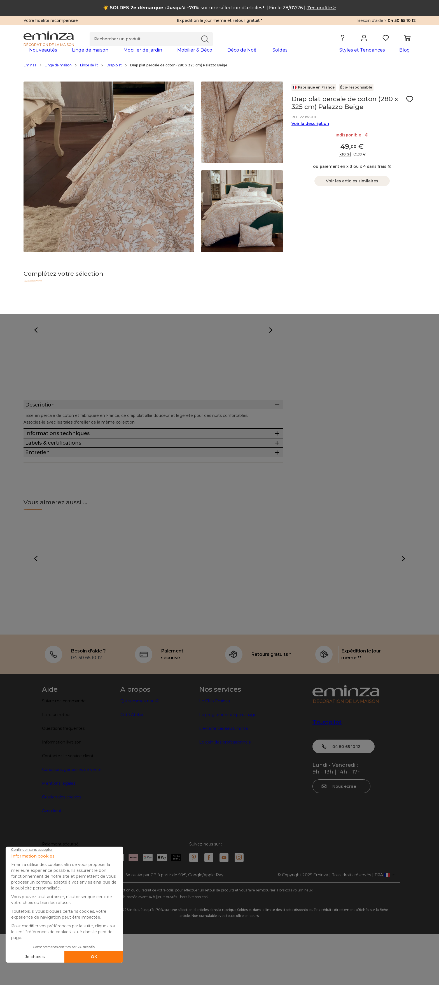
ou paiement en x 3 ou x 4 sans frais (352, 175)
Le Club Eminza (214, 751)
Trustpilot (327, 773)
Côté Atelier (132, 765)
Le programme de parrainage (227, 765)
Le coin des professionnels (225, 792)
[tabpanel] (171, 55)
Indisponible (352, 144)
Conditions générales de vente (72, 820)
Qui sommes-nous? (139, 751)
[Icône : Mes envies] (410, 108)
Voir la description (310, 132)
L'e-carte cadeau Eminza (223, 779)
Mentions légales (58, 834)
